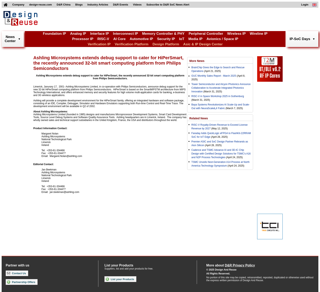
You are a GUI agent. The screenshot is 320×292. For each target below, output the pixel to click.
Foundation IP (54, 34)
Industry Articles (97, 4)
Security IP (166, 39)
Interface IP (99, 34)
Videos (137, 4)
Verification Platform (131, 44)
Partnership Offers (21, 282)
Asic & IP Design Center (203, 44)
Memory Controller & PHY (163, 34)
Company (18, 4)
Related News (198, 118)
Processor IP (82, 39)
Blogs (79, 4)
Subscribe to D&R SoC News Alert (167, 4)
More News (196, 61)
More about (230, 265)
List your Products (120, 279)
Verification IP (99, 44)
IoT (181, 39)
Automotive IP (141, 39)
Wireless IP (236, 34)
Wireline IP (259, 34)
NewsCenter (10, 39)
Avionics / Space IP (222, 39)
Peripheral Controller (206, 34)
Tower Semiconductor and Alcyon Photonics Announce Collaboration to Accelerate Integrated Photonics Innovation (221, 88)
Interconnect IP (125, 34)
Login (304, 4)
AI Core (119, 39)
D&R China (64, 4)
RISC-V (103, 39)
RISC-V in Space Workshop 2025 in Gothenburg (217, 96)
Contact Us (16, 273)
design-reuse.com (40, 4)
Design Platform (165, 44)
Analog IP (78, 34)
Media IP (195, 39)
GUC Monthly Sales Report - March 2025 (213, 75)
